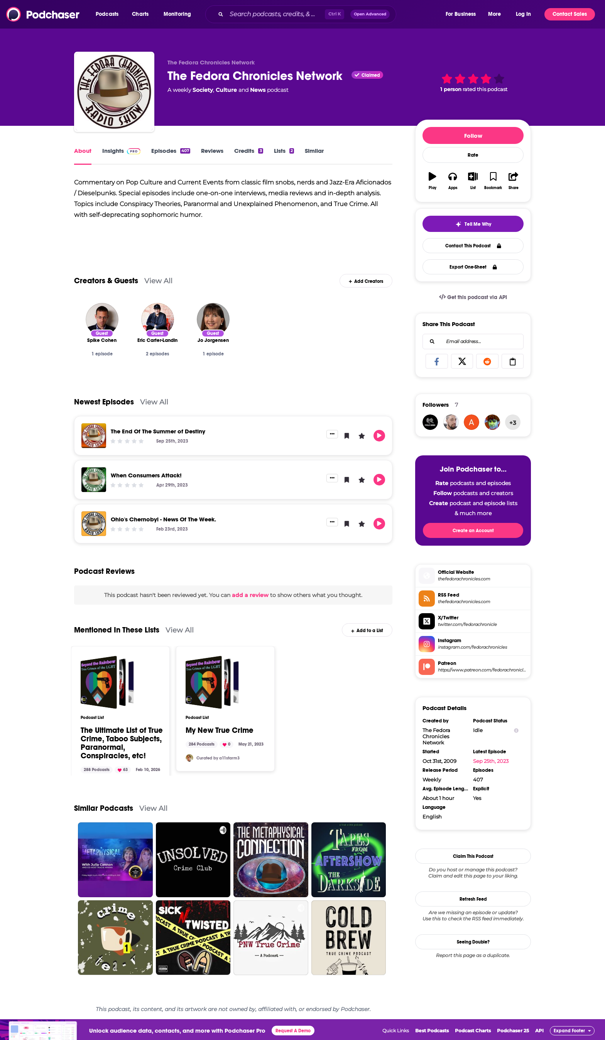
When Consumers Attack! (146, 476)
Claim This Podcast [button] (473, 856)
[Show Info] (516, 730)
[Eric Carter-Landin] (157, 320)
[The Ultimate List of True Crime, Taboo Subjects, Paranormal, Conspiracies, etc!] (107, 684)
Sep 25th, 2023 (491, 761)
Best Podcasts (432, 1032)
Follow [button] (473, 135)
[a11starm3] (189, 760)
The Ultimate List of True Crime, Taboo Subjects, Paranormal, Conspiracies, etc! (122, 745)
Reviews (212, 150)
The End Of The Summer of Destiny (158, 432)
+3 (512, 422)
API (539, 1032)
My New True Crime (219, 732)
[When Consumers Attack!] (93, 481)
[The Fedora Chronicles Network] (114, 91)
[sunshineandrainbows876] (471, 422)
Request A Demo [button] (293, 1032)
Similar (314, 150)
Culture (226, 89)
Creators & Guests (106, 282)
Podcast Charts (473, 1032)
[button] (109, 14)
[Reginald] (492, 422)
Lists (284, 150)
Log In (523, 14)
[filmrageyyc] (430, 422)
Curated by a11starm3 (218, 759)
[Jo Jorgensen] (213, 320)
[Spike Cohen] (102, 320)
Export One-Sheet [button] (473, 267)
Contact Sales (570, 14)
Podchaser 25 (513, 1032)
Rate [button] (473, 155)
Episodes (170, 150)
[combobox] (325, 14)
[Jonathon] (451, 422)
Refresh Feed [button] (473, 899)
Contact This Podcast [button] (473, 246)
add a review (250, 596)
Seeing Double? (473, 942)
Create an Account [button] (473, 530)
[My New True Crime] (212, 684)
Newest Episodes (104, 403)
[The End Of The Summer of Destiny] (93, 437)
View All (158, 282)
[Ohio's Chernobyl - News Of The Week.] (93, 525)
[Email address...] (473, 341)
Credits (248, 150)
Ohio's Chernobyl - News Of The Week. (163, 520)
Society (203, 89)
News (257, 89)
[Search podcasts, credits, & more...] (275, 14)
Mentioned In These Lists (116, 632)
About (82, 150)
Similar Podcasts (103, 810)
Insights (121, 150)
